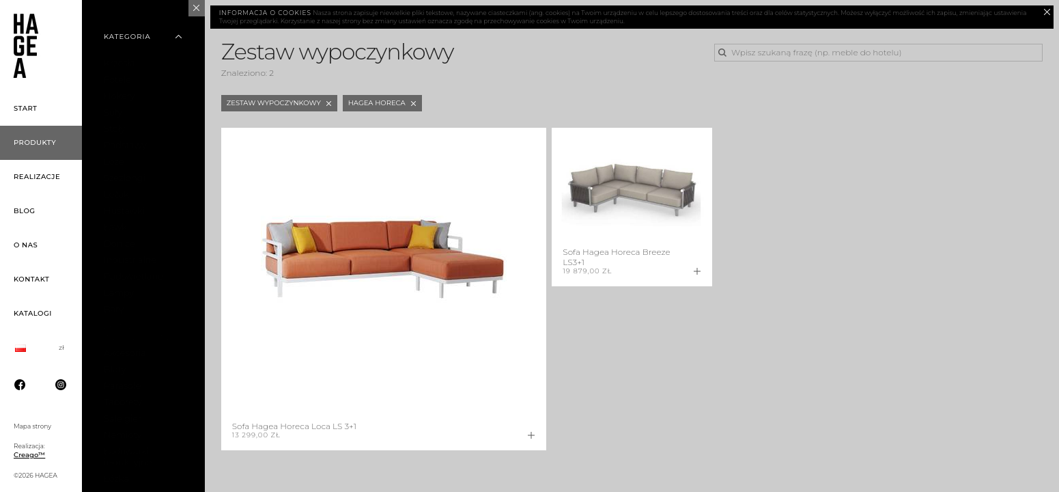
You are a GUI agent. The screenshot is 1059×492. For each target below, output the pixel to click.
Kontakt (31, 279)
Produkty (35, 142)
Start (26, 108)
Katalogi (33, 313)
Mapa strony (32, 426)
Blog (25, 210)
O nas (26, 245)
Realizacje (37, 176)
